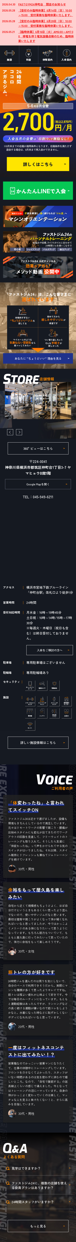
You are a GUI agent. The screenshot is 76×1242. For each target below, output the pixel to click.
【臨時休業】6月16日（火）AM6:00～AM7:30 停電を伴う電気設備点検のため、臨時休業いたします (46, 36)
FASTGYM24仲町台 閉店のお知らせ (42, 4)
